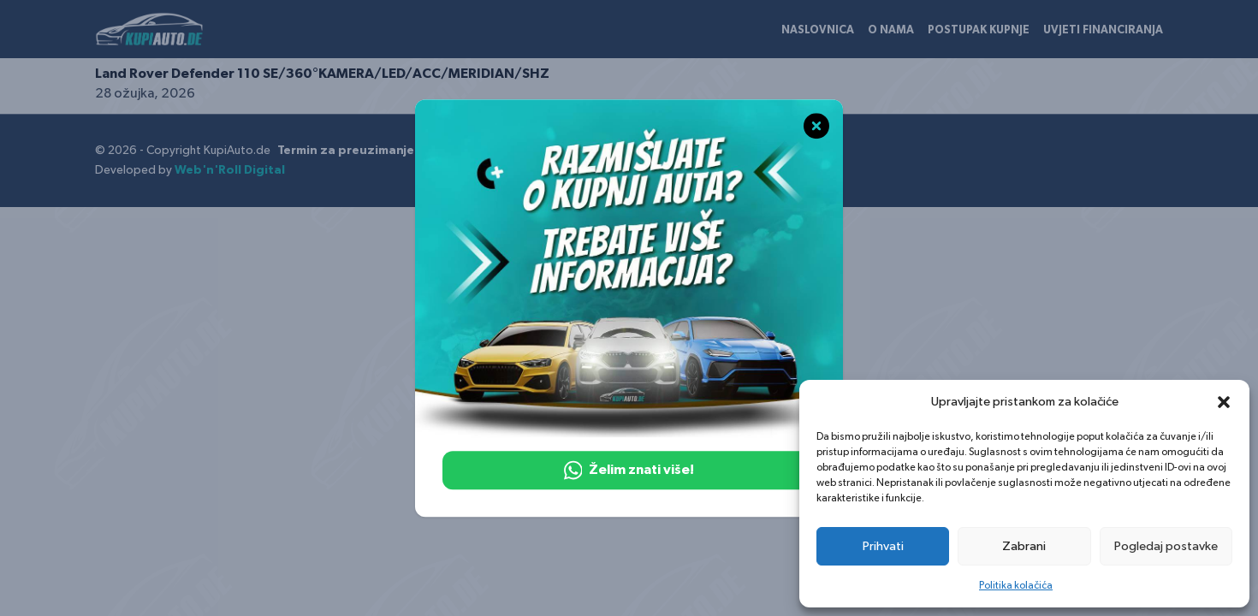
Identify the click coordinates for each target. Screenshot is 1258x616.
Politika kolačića (1016, 585)
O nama (891, 30)
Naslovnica (817, 30)
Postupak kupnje (979, 30)
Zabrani (1024, 546)
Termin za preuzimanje (345, 151)
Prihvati (883, 546)
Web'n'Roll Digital (230, 170)
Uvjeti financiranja (1103, 30)
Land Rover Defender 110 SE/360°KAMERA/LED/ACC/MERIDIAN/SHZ (322, 73)
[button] (1223, 402)
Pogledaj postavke (1166, 546)
